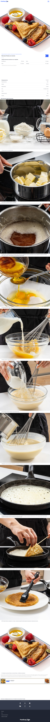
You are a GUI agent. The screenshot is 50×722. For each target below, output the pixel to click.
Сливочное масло (4, 93)
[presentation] (47, 681)
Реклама (2, 711)
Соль (2, 88)
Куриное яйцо (4, 86)
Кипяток (3, 95)
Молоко (3, 84)
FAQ (1, 713)
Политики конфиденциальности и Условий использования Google (13, 698)
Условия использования (4, 714)
